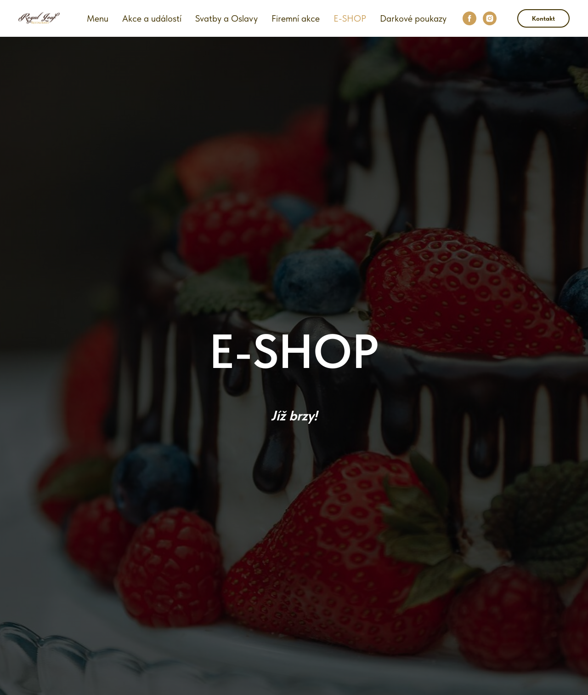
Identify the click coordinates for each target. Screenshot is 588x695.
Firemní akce (295, 18)
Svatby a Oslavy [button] (226, 18)
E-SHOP (350, 18)
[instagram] (490, 18)
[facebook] (469, 18)
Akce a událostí (151, 18)
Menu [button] (97, 18)
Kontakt (543, 18)
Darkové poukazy (413, 18)
